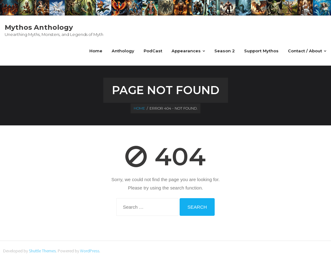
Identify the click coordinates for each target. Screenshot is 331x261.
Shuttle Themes (42, 251)
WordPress (89, 251)
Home (139, 108)
